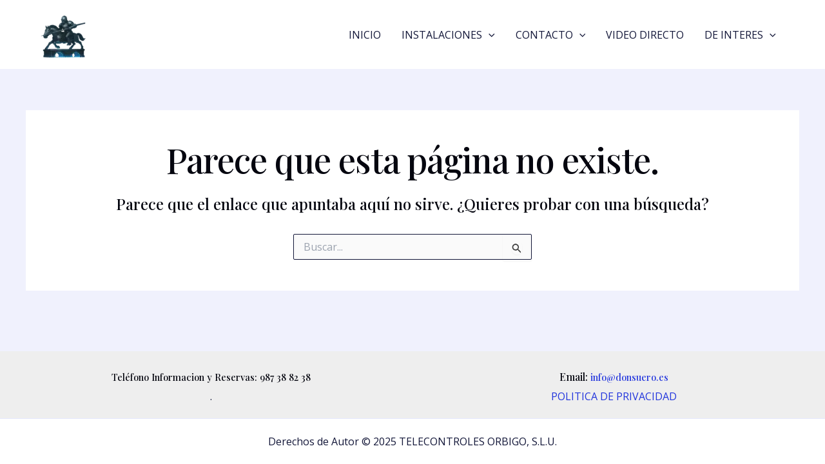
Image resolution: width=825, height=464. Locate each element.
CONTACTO (551, 35)
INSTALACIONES (448, 35)
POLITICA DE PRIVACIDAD (614, 396)
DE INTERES (740, 35)
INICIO (365, 35)
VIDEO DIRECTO (645, 35)
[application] (488, 35)
